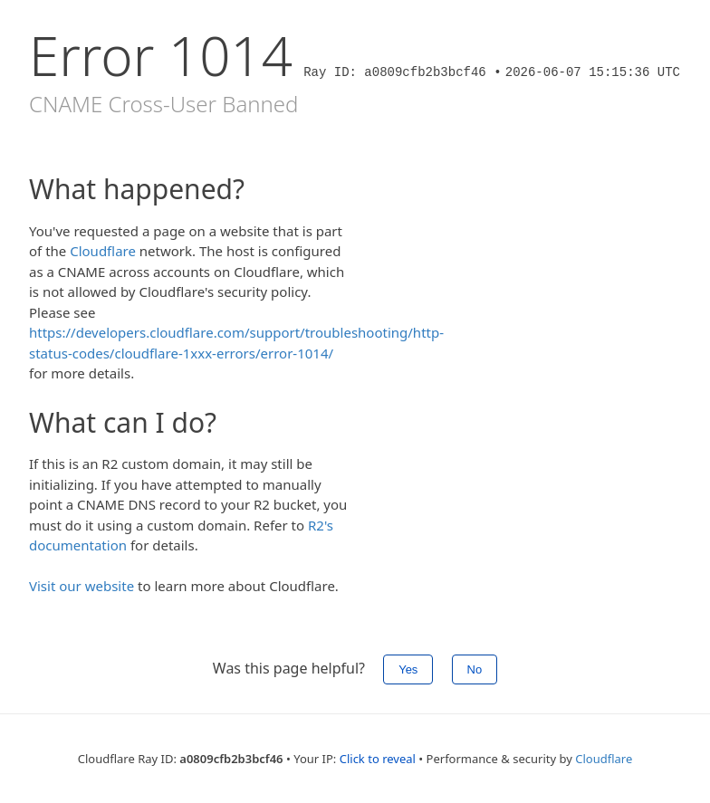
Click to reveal (378, 758)
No (475, 669)
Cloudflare (103, 251)
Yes (407, 669)
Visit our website (81, 586)
